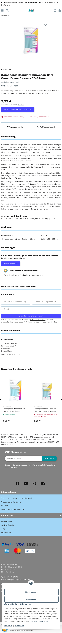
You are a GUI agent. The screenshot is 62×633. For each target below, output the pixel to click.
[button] (55, 11)
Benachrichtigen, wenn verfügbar (18, 109)
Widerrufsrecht (7, 525)
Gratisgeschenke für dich (11, 502)
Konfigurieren (31, 599)
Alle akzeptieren (31, 592)
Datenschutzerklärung (40, 621)
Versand (21, 105)
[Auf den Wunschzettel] (45, 24)
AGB (3, 529)
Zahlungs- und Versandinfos (12, 509)
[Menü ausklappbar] (2, 11)
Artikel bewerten (11, 264)
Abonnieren (49, 458)
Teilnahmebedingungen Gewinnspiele (17, 498)
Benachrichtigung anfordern (31, 316)
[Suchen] (7, 11)
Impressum (8, 626)
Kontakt (4, 506)
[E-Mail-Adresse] (23, 458)
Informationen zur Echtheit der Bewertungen (21, 630)
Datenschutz (19, 626)
